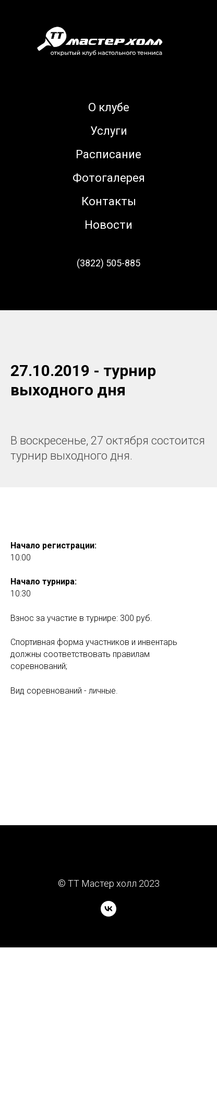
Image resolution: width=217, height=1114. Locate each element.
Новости (108, 224)
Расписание (108, 154)
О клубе (108, 107)
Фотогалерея (109, 177)
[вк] (108, 292)
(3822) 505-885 (108, 262)
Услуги (108, 130)
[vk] (108, 913)
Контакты (108, 201)
